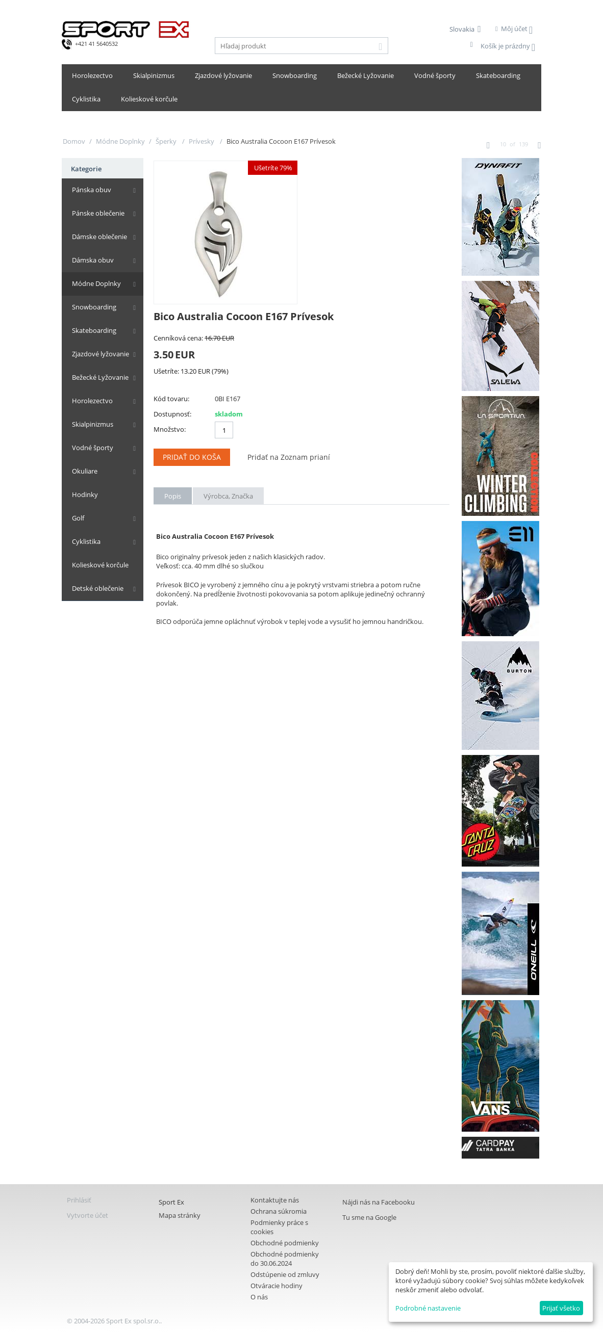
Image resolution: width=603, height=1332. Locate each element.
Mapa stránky (179, 1215)
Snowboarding (294, 75)
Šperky (167, 141)
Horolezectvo (92, 75)
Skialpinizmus (153, 75)
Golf (78, 518)
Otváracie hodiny (276, 1285)
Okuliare (84, 471)
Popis (172, 496)
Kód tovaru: (171, 398)
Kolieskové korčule (149, 98)
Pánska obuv (91, 189)
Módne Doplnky (120, 141)
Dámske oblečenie (99, 236)
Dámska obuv (93, 260)
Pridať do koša (192, 457)
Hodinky (85, 494)
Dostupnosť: (172, 414)
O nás (259, 1296)
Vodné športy (435, 75)
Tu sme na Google (369, 1217)
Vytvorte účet (87, 1215)
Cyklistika (86, 98)
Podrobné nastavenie (428, 1308)
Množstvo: (170, 429)
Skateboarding (498, 75)
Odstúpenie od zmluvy (284, 1274)
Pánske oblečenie (98, 213)
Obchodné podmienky (284, 1242)
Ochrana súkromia (278, 1211)
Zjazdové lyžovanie (223, 75)
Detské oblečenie (97, 588)
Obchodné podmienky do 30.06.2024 (284, 1258)
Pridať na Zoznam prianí (288, 457)
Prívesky (202, 141)
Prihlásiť (79, 1200)
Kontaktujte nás (274, 1200)
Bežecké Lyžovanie (365, 75)
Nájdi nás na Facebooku (378, 1202)
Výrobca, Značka (228, 496)
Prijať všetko (561, 1308)
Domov (74, 141)
